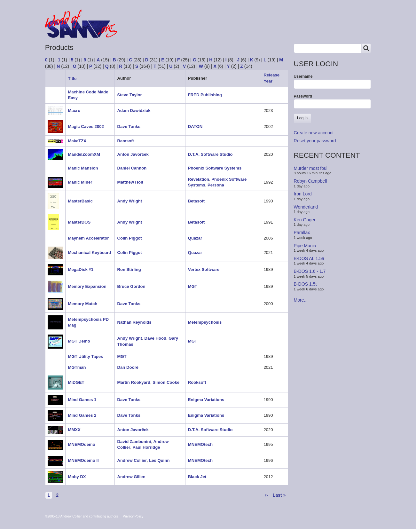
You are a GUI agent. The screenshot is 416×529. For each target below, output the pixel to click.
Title (75, 78)
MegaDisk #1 (80, 269)
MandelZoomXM (84, 154)
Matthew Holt (130, 182)
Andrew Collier (132, 460)
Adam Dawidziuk (134, 110)
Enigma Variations (206, 399)
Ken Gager (305, 219)
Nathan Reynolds (134, 322)
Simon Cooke (166, 382)
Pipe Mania (305, 245)
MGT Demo (79, 341)
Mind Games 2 (82, 415)
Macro (74, 110)
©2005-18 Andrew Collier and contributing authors (81, 516)
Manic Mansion (83, 168)
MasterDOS (79, 222)
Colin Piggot (129, 238)
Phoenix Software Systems (215, 168)
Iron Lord (303, 193)
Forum (141, 29)
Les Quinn (159, 460)
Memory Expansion (87, 286)
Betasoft (196, 201)
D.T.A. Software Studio (210, 154)
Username (303, 76)
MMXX (74, 429)
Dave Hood (155, 338)
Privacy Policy (133, 516)
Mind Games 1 (82, 399)
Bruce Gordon (131, 286)
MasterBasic (80, 201)
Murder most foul (310, 168)
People (203, 29)
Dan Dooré (127, 367)
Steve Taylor (129, 94)
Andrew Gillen (131, 476)
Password (303, 96)
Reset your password (315, 140)
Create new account (314, 132)
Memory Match (83, 303)
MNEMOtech (200, 444)
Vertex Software (203, 269)
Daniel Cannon (132, 168)
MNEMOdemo (81, 444)
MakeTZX (77, 140)
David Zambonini (134, 441)
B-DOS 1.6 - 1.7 (310, 271)
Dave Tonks (129, 126)
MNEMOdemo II (83, 460)
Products (172, 29)
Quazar (195, 238)
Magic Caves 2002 (86, 126)
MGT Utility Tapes (85, 356)
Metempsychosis (205, 322)
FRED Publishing (205, 94)
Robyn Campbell (310, 181)
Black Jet (197, 476)
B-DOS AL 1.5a (309, 258)
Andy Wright (129, 201)
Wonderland (306, 206)
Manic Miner (80, 182)
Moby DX (77, 476)
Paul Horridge (146, 447)
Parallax (302, 232)
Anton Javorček (133, 154)
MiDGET (76, 382)
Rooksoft (197, 382)
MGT (192, 286)
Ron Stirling (129, 269)
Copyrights (235, 29)
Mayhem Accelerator (88, 238)
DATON (195, 126)
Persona (216, 185)
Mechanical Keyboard (89, 252)
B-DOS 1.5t (305, 284)
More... (301, 300)
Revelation (198, 179)
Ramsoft (125, 140)
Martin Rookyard (133, 382)
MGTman (77, 367)
